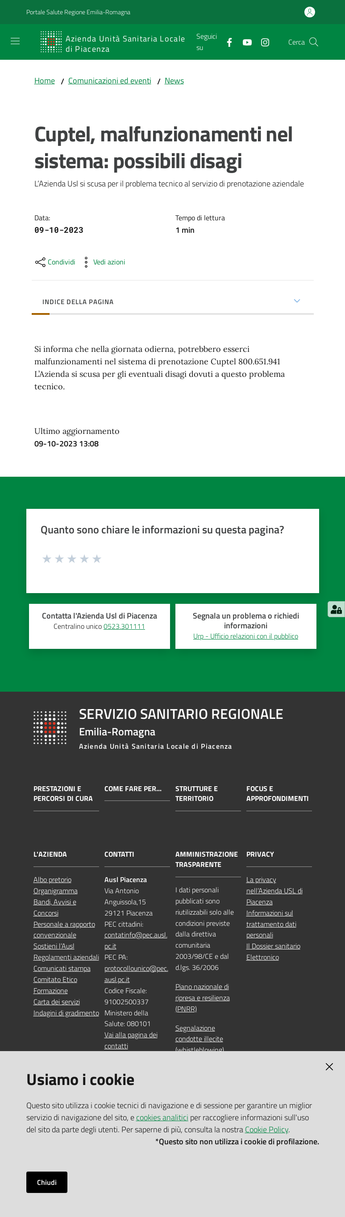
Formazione (50, 990)
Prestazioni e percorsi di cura (63, 794)
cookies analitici (162, 1117)
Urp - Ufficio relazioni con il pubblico (245, 636)
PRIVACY (260, 854)
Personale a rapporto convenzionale (64, 930)
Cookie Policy (266, 1129)
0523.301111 (124, 626)
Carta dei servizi (56, 1001)
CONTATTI (119, 854)
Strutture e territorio (196, 794)
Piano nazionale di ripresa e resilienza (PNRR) (202, 997)
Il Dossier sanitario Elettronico (273, 951)
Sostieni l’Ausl (54, 946)
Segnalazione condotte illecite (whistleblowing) (199, 1039)
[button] (313, 42)
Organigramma (55, 890)
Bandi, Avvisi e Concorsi (54, 907)
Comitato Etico (55, 979)
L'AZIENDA (50, 854)
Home (44, 80)
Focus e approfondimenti (277, 794)
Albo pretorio (52, 879)
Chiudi (47, 1182)
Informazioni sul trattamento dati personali (271, 924)
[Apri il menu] (15, 41)
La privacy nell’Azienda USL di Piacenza (274, 890)
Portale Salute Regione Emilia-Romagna (78, 12)
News (174, 80)
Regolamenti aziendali (66, 957)
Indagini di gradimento (66, 1012)
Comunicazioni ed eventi (109, 80)
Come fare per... (133, 789)
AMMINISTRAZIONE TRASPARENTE (206, 859)
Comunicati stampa (62, 968)
